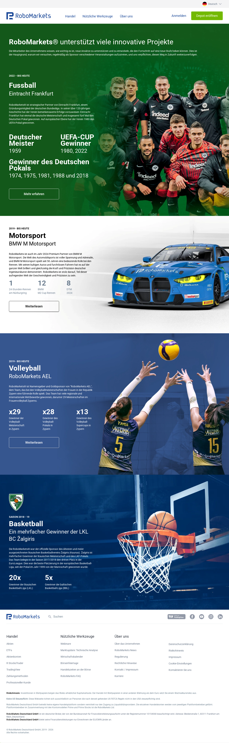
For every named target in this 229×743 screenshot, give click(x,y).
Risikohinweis (176, 650)
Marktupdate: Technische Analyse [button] (79, 650)
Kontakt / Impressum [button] (126, 669)
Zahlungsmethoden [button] (17, 676)
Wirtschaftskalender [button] (72, 656)
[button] (211, 4)
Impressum (175, 657)
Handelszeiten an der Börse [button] (76, 669)
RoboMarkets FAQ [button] (71, 676)
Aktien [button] (9, 643)
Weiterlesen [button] (34, 306)
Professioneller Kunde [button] (18, 682)
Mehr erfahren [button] (34, 194)
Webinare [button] (66, 643)
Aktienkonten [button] (13, 656)
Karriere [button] (119, 676)
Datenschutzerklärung (181, 644)
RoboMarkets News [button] (125, 650)
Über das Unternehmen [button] (127, 643)
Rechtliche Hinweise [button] (126, 663)
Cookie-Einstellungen (180, 663)
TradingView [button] (13, 669)
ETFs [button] (9, 650)
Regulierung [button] (121, 656)
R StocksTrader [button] (14, 663)
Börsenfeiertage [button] (69, 663)
